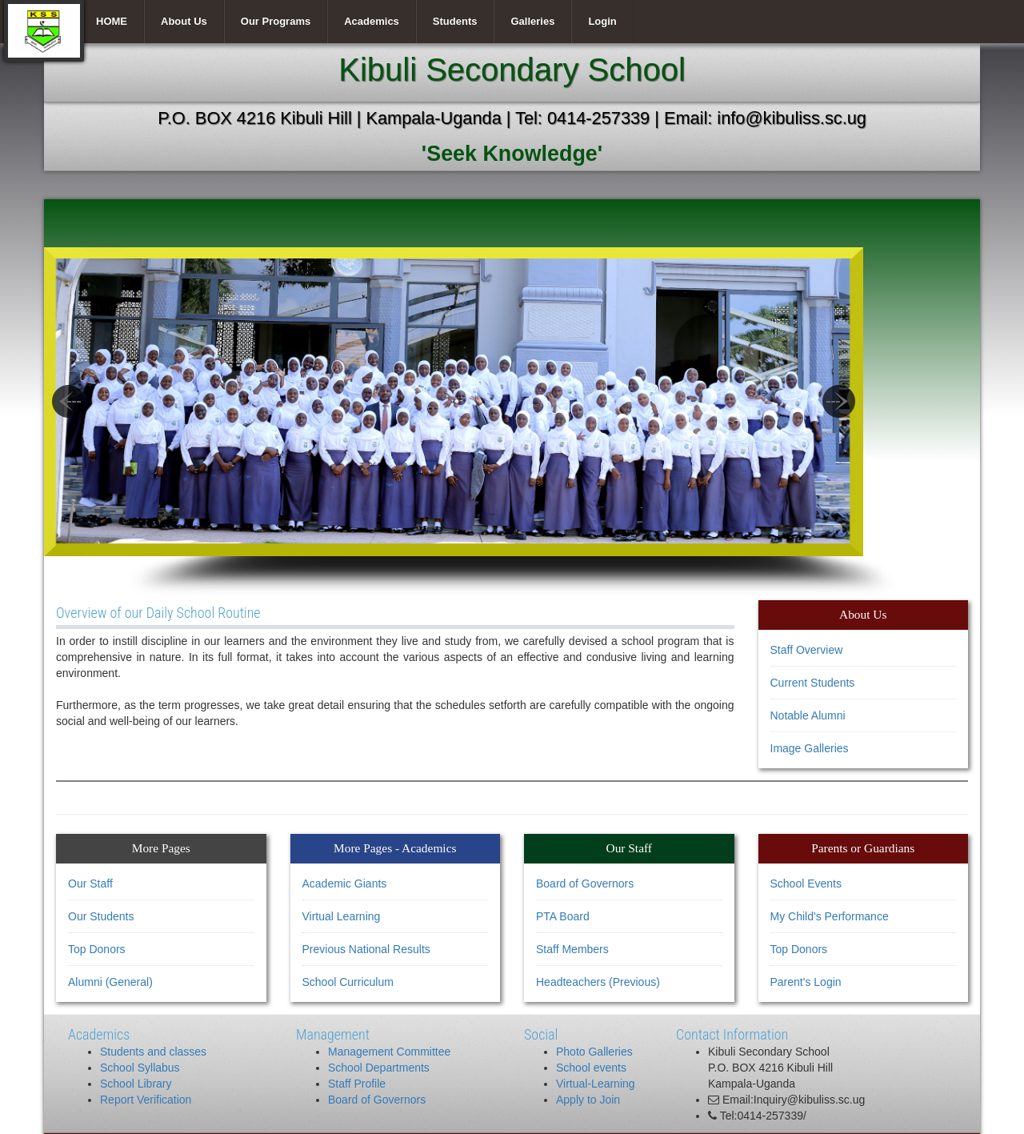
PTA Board (563, 916)
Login (602, 21)
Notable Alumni (808, 715)
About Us (184, 21)
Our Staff (90, 883)
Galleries (532, 21)
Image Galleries (809, 748)
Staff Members (572, 949)
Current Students (812, 682)
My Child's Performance (829, 916)
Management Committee (389, 1051)
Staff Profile (357, 1083)
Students (455, 21)
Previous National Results (366, 949)
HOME (111, 21)
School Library (136, 1083)
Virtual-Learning (595, 1083)
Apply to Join (588, 1099)
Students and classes (153, 1051)
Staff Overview (806, 649)
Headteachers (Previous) (598, 982)
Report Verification (145, 1099)
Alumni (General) (110, 982)
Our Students (101, 916)
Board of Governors (585, 883)
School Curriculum (348, 982)
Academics (371, 21)
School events (591, 1067)
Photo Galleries (594, 1051)
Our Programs (275, 21)
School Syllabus (140, 1067)
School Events (806, 883)
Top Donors (97, 949)
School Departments (379, 1067)
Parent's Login (806, 982)
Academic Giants (344, 883)
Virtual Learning (341, 916)
